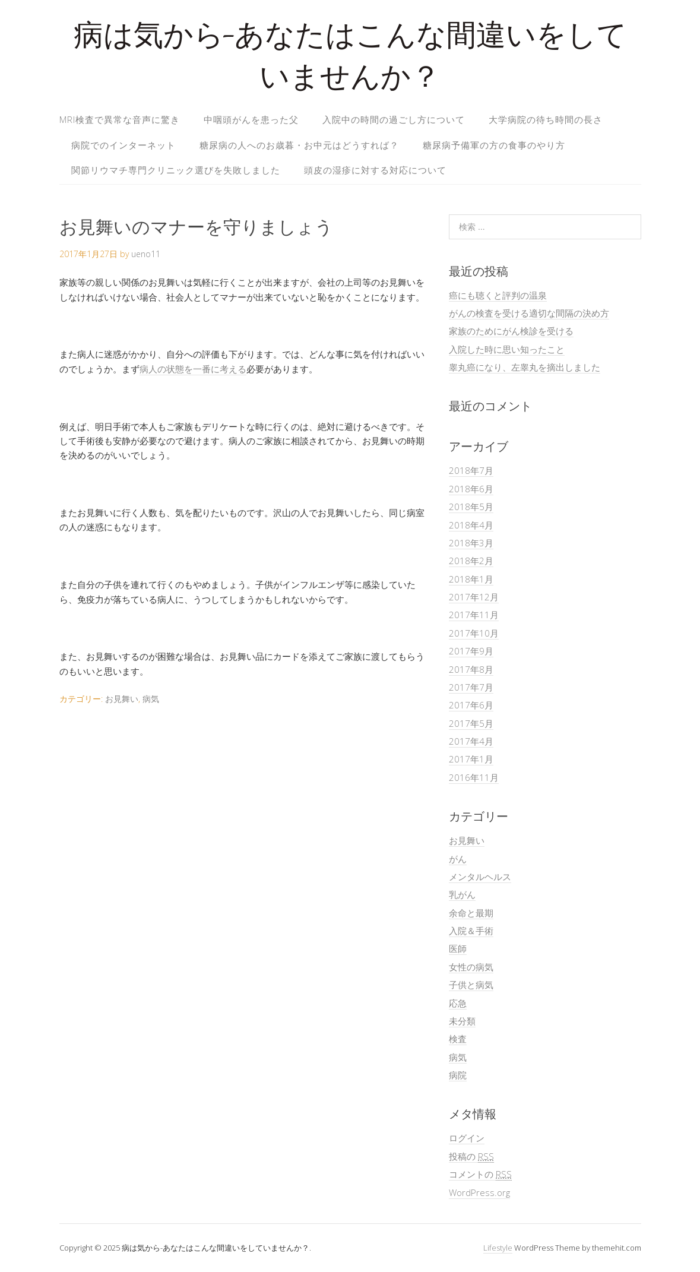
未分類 (462, 1021)
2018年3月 (471, 543)
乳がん (462, 894)
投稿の (471, 1156)
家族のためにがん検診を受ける (511, 331)
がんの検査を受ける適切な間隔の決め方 (529, 313)
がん (458, 859)
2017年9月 (471, 651)
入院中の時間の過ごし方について (393, 119)
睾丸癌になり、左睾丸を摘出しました (524, 367)
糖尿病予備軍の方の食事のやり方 (494, 145)
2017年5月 (471, 723)
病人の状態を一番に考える (193, 369)
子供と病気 (471, 985)
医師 (458, 948)
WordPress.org (479, 1192)
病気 (150, 698)
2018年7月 (471, 470)
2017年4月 (471, 741)
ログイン (466, 1138)
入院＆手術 (471, 930)
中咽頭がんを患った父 (251, 119)
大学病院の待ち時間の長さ (546, 119)
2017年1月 (471, 759)
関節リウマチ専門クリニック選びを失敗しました (175, 170)
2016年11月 (474, 777)
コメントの (480, 1174)
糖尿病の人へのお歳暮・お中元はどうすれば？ (299, 145)
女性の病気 (471, 967)
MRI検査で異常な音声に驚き (119, 119)
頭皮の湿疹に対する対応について (375, 170)
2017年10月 (474, 633)
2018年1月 (471, 579)
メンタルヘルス (480, 876)
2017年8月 (471, 669)
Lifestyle (497, 1247)
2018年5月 (471, 506)
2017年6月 (471, 705)
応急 (458, 1003)
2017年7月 (471, 687)
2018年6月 (471, 489)
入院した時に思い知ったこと (507, 349)
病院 (458, 1075)
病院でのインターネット (123, 145)
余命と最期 (471, 913)
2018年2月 (471, 561)
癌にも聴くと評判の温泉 (498, 295)
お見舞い (121, 698)
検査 (458, 1039)
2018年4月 (471, 525)
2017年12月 (474, 597)
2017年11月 (474, 615)
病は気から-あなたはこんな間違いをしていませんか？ (350, 59)
